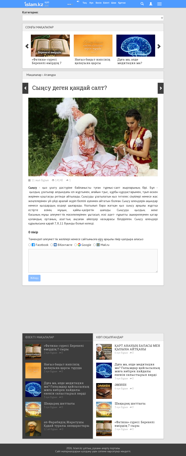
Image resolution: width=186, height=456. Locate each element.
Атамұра (50, 75)
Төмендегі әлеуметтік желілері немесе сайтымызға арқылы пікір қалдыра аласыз (85, 239)
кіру (100, 239)
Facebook (42, 244)
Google (86, 244)
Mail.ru (104, 244)
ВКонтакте (65, 244)
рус (47, 5)
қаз (47, 2)
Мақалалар (33, 75)
